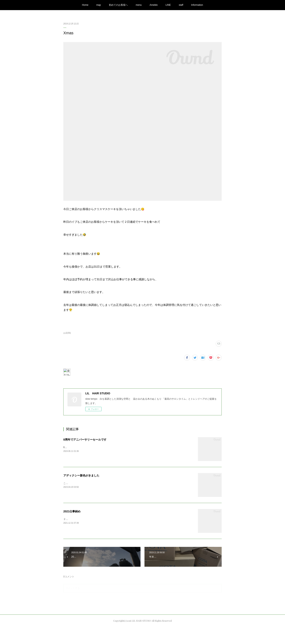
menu (139, 5)
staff (181, 5)
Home (85, 5)
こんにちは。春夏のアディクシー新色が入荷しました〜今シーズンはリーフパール (107, 483)
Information (197, 5)
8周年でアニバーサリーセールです (84, 439)
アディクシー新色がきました (81, 475)
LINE (168, 5)
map (98, 5)
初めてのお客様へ (118, 5)
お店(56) (67, 333)
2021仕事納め (72, 511)
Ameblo (154, 5)
